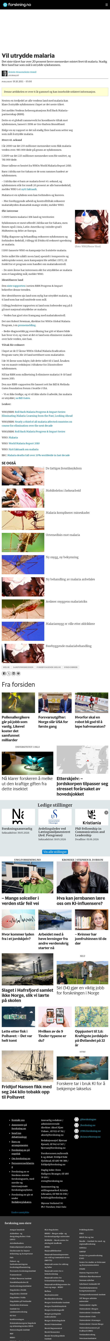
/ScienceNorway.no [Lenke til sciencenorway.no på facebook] (90, 1136)
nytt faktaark (29, 189)
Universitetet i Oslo (87, 1316)
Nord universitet (51, 1295)
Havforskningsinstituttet (21, 1286)
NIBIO (12, 1337)
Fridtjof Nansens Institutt (21, 1278)
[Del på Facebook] (4, 673)
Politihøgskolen (86, 1230)
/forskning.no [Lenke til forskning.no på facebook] (87, 1125)
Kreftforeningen (17, 1319)
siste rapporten (16, 285)
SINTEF (82, 1252)
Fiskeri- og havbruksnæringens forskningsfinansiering (20, 1264)
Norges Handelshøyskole (55, 1306)
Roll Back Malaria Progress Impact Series (40, 431)
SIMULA (82, 1248)
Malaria (13, 437)
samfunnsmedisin (23, 667)
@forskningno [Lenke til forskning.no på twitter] (88, 1119)
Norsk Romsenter (52, 1332)
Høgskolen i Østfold (18, 1294)
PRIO (81, 1233)
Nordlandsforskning (53, 1299)
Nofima (48, 1291)
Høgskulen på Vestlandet (20, 1301)
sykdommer (71, 667)
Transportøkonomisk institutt (92, 1294)
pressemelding (27, 325)
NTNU (47, 1247)
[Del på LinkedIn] (13, 673)
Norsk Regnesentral (53, 1328)
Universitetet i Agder (88, 1305)
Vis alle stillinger (55, 852)
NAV (11, 1334)
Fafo (11, 1257)
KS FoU (13, 1315)
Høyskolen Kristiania (19, 1305)
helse (6, 667)
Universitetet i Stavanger (90, 1320)
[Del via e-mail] (18, 673)
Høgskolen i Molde (18, 1290)
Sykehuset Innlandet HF (89, 1284)
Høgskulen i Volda (17, 1297)
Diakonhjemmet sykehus (21, 1247)
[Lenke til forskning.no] (51, 3)
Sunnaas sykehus (86, 1280)
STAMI (82, 1269)
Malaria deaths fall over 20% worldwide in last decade (38, 455)
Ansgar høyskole (17, 1230)
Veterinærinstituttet (87, 1338)
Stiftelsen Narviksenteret (90, 1276)
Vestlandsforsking (87, 1334)
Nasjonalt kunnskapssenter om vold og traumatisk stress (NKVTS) (57, 1257)
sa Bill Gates (23, 398)
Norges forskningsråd (54, 1310)
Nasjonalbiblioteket (53, 1251)
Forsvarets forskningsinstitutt (23, 1271)
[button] (106, 813)
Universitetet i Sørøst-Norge (91, 1324)
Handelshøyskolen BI (19, 1282)
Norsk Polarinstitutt (53, 1324)
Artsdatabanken (17, 1243)
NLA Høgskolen (51, 1230)
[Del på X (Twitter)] (8, 673)
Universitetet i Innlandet (89, 1312)
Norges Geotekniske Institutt (57, 1302)
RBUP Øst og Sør (86, 1237)
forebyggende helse (49, 667)
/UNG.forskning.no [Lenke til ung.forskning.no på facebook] (90, 1131)
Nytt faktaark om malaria (23, 449)
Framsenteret (16, 1275)
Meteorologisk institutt (20, 1330)
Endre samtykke (20, 1212)
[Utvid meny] (106, 4)
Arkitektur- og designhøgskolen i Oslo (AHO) (20, 1236)
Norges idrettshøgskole (55, 1320)
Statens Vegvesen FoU (88, 1273)
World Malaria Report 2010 (24, 443)
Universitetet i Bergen (88, 1309)
